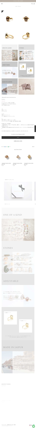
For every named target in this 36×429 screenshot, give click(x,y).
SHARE (6, 146)
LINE (9, 146)
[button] (33, 191)
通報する (33, 146)
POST (3, 146)
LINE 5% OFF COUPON (35, 129)
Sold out (18, 137)
